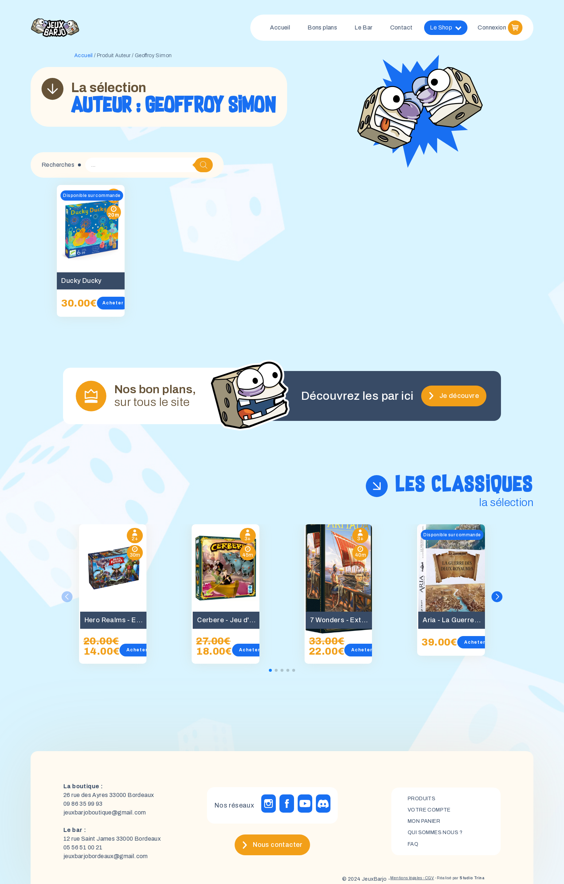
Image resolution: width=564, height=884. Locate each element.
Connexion (492, 29)
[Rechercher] (204, 168)
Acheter (115, 305)
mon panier (427, 824)
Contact (401, 29)
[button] (498, 599)
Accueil (280, 29)
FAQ (414, 849)
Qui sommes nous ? (439, 836)
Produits (424, 799)
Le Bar (363, 29)
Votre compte (432, 812)
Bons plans (322, 29)
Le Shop (446, 29)
